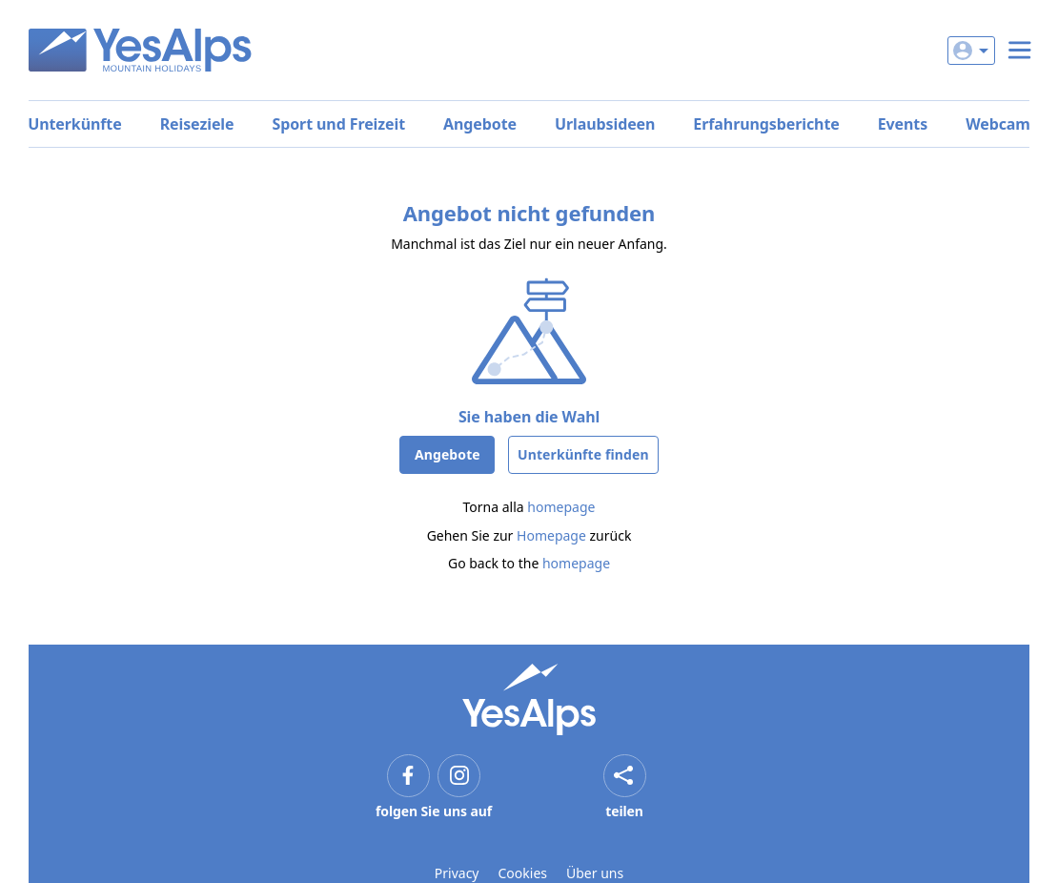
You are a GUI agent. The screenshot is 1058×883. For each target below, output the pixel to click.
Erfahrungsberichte (766, 123)
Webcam (998, 123)
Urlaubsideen (605, 123)
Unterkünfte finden (583, 454)
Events (902, 123)
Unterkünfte (74, 123)
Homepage (551, 535)
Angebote (480, 123)
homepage (561, 507)
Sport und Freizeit (338, 123)
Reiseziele (197, 123)
